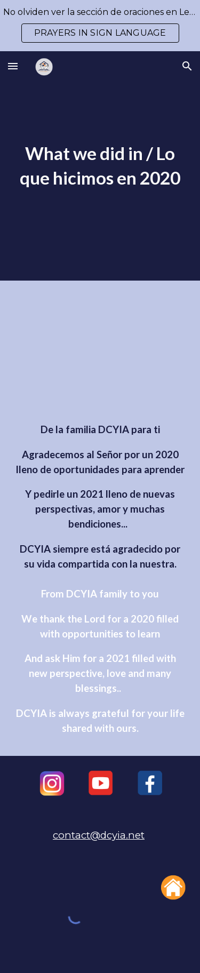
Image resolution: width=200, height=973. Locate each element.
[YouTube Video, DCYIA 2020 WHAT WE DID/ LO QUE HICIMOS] (100, 353)
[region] (100, 25)
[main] (100, 166)
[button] (13, 66)
